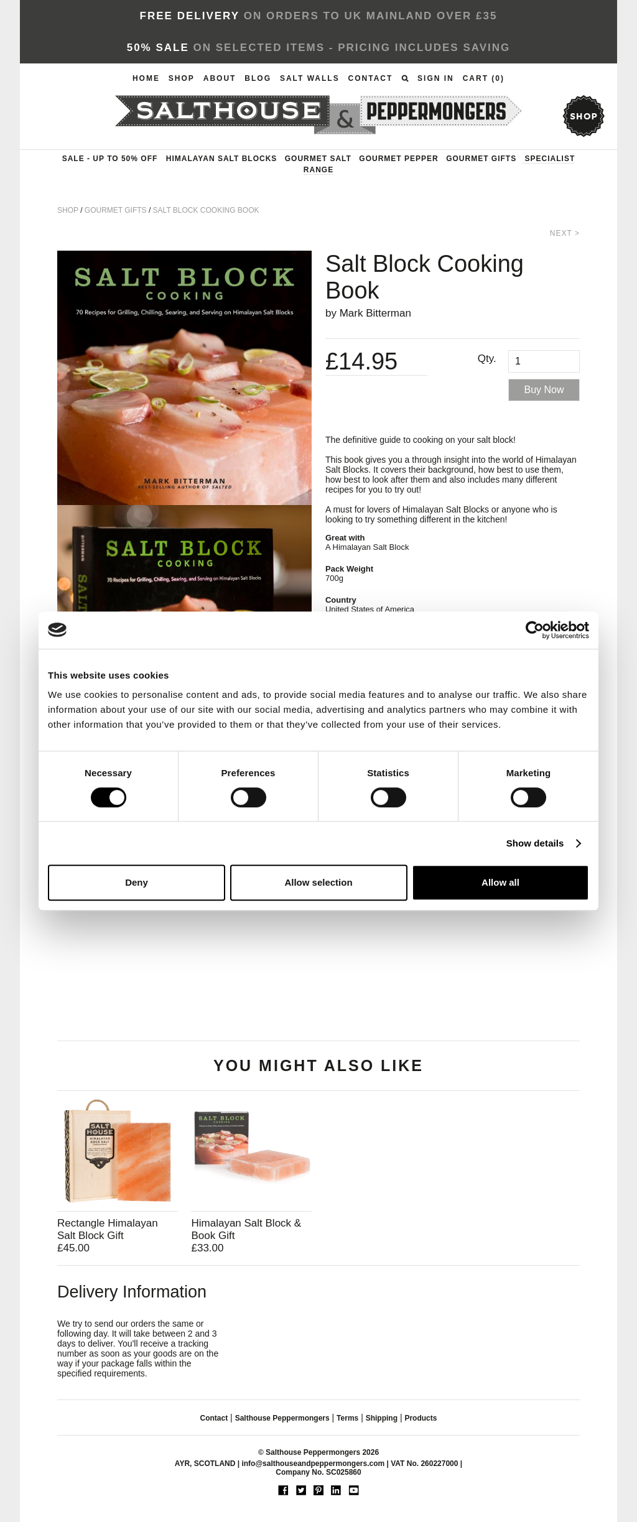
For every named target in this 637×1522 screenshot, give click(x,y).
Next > (565, 233)
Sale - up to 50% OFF (110, 158)
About (219, 78)
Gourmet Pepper (398, 158)
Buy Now (544, 389)
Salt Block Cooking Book (206, 210)
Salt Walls (310, 78)
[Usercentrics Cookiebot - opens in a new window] (534, 630)
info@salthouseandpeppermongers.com (312, 1463)
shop (583, 116)
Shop (182, 78)
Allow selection (318, 882)
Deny (136, 882)
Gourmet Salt (318, 158)
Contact (370, 78)
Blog (257, 78)
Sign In (435, 78)
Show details (535, 843)
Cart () (483, 78)
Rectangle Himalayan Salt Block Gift (107, 1229)
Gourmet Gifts (481, 158)
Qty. (487, 358)
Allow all (500, 882)
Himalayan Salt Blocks (221, 158)
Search (405, 78)
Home (146, 78)
